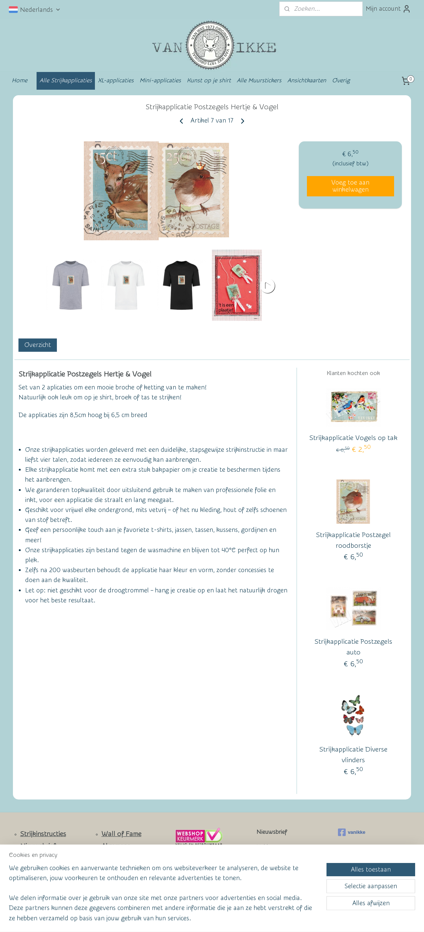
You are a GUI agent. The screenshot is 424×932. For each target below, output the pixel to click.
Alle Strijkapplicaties (66, 80)
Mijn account (388, 8)
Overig (341, 80)
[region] (163, 897)
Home (19, 80)
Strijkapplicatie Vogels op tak (353, 438)
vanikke (352, 832)
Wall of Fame (121, 834)
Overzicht (37, 344)
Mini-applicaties (160, 80)
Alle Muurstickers (259, 80)
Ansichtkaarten (306, 80)
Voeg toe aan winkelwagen (350, 186)
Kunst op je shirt (209, 80)
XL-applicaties (116, 80)
